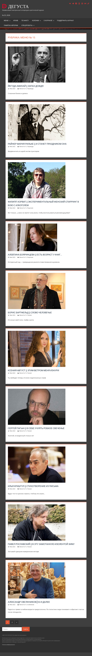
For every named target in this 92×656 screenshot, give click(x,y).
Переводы (30, 88)
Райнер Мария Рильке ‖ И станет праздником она (42, 144)
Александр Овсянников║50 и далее (32, 605)
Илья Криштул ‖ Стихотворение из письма (37, 486)
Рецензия (30, 208)
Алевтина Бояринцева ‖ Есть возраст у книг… (39, 254)
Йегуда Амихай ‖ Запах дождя (29, 86)
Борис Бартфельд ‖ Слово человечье (33, 312)
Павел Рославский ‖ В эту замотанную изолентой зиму (43, 545)
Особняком (30, 608)
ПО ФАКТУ (25, 20)
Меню (7, 20)
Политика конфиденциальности (8, 648)
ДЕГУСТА (21, 6)
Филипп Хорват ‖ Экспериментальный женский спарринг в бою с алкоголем (41, 203)
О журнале (49, 20)
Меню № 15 (23, 88)
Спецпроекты (27, 25)
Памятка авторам (11, 25)
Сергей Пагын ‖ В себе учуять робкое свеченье (41, 428)
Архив (15, 20)
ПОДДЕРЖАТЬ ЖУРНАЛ (65, 20)
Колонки (36, 20)
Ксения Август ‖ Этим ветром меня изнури (38, 370)
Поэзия (29, 315)
